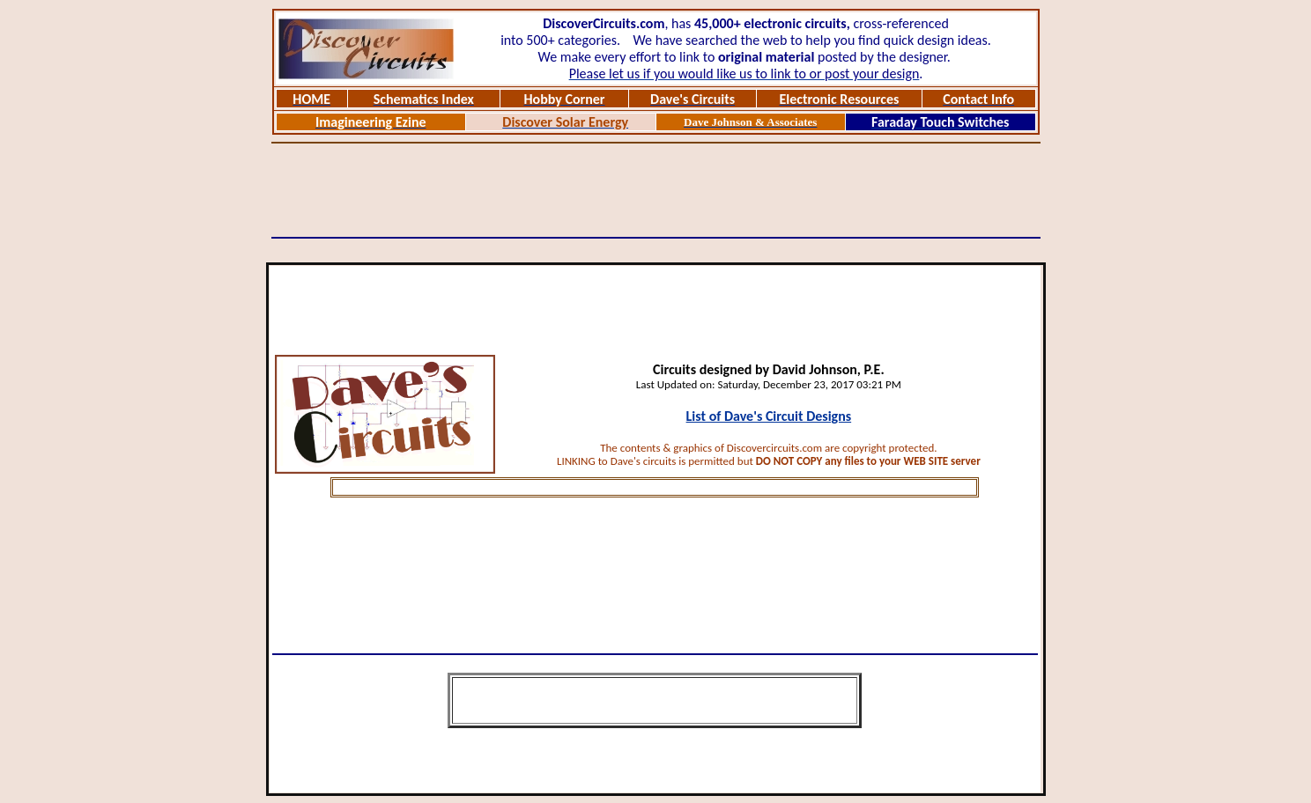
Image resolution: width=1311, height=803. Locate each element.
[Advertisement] (655, 190)
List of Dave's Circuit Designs (769, 416)
